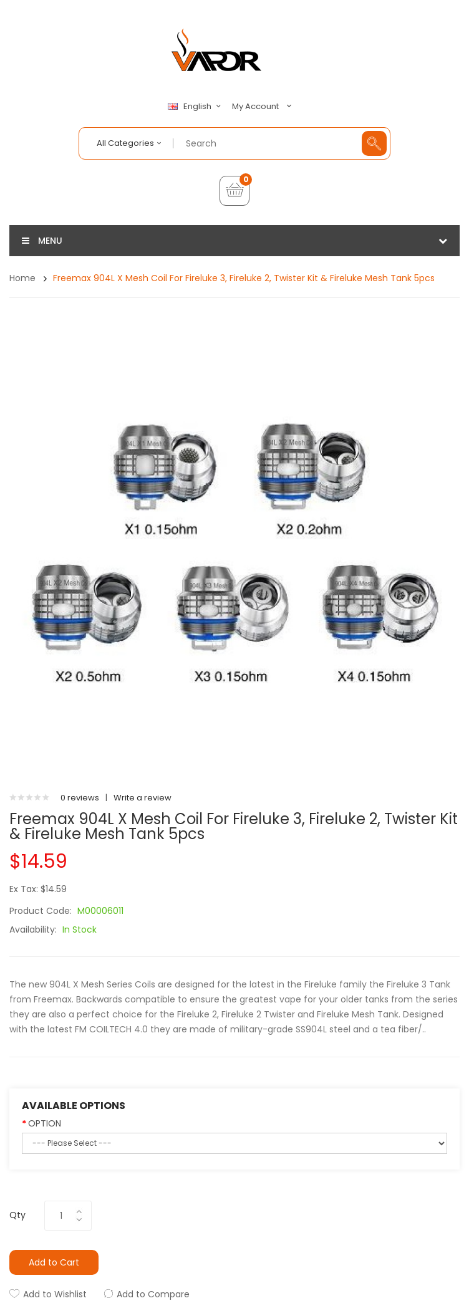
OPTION (44, 1123)
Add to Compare (153, 1294)
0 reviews (79, 798)
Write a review (143, 798)
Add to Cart (54, 1262)
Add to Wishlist (55, 1294)
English (196, 106)
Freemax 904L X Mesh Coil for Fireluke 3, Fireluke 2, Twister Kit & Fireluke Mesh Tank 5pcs (244, 278)
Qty (17, 1215)
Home (22, 278)
